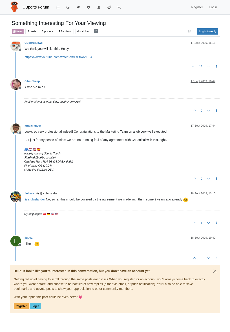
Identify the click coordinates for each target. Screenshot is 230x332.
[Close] (215, 271)
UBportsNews (33, 42)
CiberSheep (32, 81)
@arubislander (46, 193)
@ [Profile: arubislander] (34, 199)
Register (21, 306)
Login (35, 306)
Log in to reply (207, 31)
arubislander (32, 125)
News (17, 31)
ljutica (28, 237)
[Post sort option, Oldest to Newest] (189, 31)
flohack (29, 193)
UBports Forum (36, 7)
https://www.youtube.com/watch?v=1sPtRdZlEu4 (58, 57)
